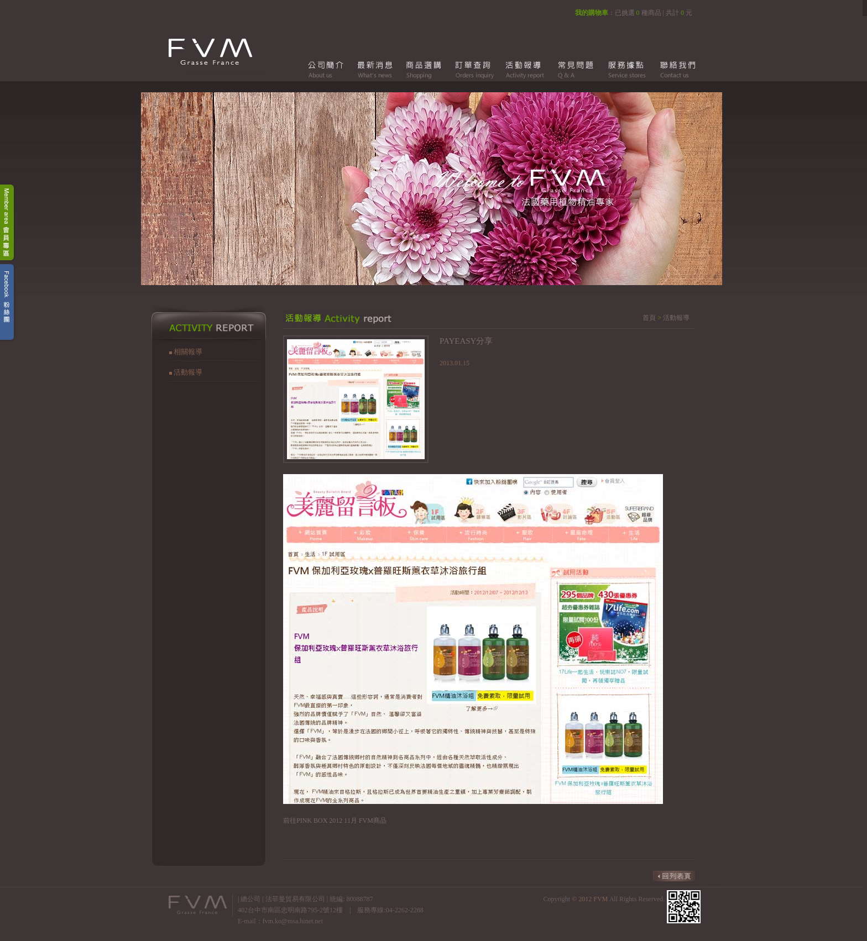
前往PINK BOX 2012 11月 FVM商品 (335, 820)
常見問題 (574, 69)
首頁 (649, 318)
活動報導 (524, 69)
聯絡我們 (673, 69)
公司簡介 (325, 69)
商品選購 (425, 69)
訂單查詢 (474, 69)
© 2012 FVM (590, 899)
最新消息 (375, 69)
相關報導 (188, 352)
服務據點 (624, 69)
